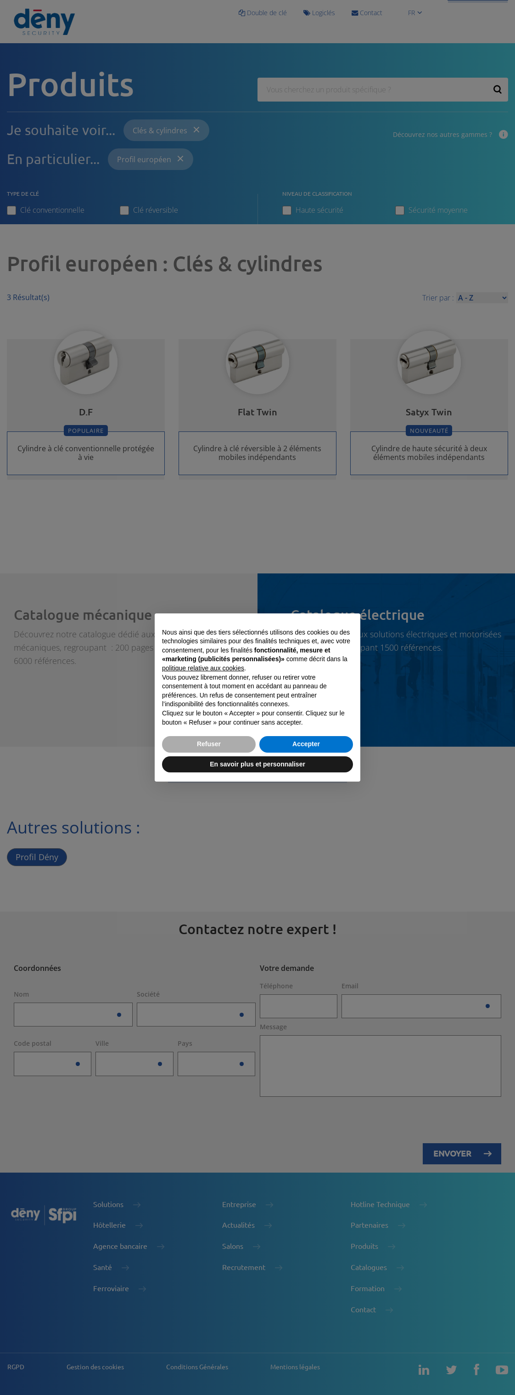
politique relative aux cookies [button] (203, 668)
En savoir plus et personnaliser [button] (257, 764)
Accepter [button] (306, 744)
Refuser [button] (209, 744)
